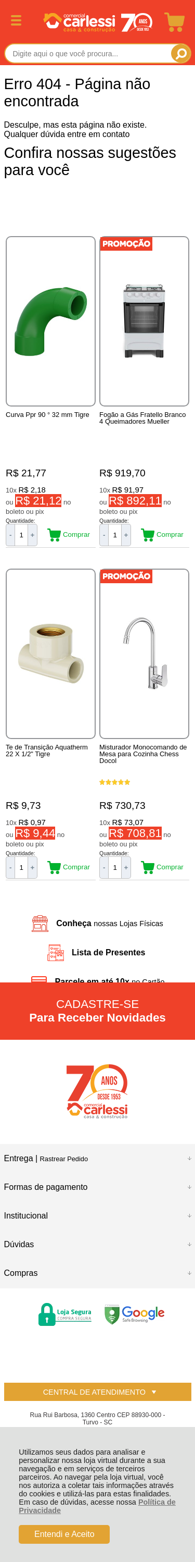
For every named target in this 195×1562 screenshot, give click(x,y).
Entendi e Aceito (64, 1534)
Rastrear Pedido (64, 1159)
